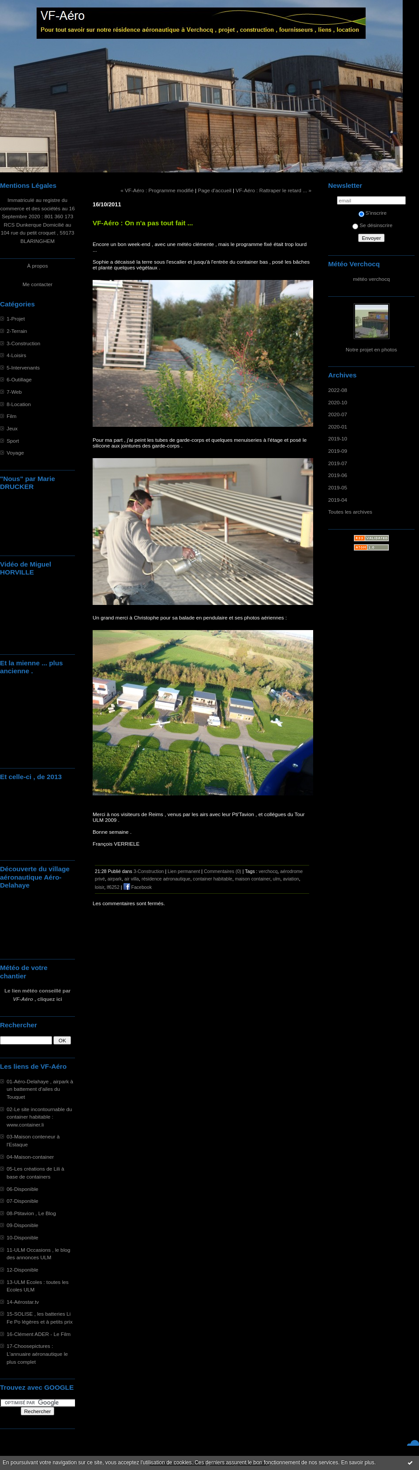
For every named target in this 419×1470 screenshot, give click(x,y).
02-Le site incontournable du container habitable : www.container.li (39, 1116)
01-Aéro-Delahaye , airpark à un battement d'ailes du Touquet (40, 1089)
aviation (291, 878)
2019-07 (337, 463)
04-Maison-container (30, 1157)
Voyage (15, 452)
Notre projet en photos (371, 349)
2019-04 (337, 500)
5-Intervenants (23, 367)
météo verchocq (371, 279)
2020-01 (337, 426)
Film (11, 416)
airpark (115, 878)
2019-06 (337, 475)
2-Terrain (17, 331)
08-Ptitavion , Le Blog (31, 1213)
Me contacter (37, 284)
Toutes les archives (350, 512)
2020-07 (337, 414)
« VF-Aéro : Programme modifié (157, 190)
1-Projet (16, 318)
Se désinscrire (372, 225)
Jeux (12, 428)
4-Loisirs (16, 355)
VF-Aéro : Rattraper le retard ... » (273, 190)
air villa (131, 878)
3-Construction (23, 343)
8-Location (19, 404)
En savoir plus (357, 1462)
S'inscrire (373, 213)
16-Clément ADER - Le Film (39, 1334)
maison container (252, 878)
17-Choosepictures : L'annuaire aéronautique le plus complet (37, 1353)
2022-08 (337, 390)
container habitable (212, 878)
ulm (277, 878)
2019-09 (337, 451)
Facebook (137, 887)
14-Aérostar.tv (23, 1302)
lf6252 (113, 887)
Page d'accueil (215, 190)
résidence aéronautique (166, 878)
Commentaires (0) (222, 871)
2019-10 (337, 438)
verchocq (268, 871)
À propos (37, 266)
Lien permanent (184, 871)
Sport (13, 441)
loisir (99, 887)
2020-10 (337, 402)
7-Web (14, 392)
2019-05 (337, 487)
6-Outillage (19, 379)
